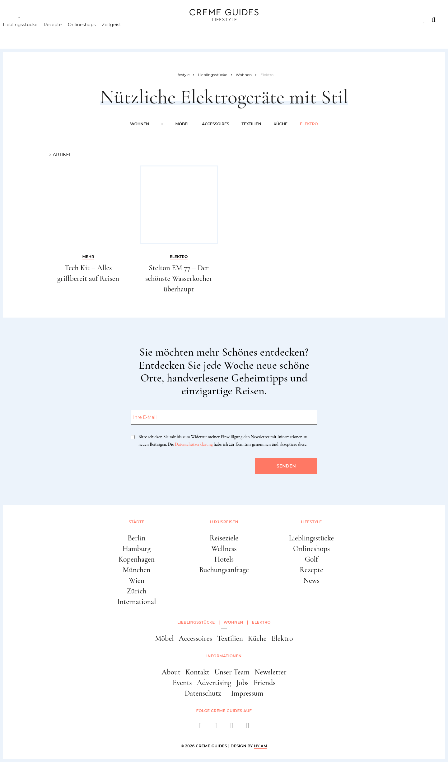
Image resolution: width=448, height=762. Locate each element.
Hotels (224, 559)
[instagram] (216, 727)
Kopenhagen (137, 559)
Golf (311, 559)
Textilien (251, 124)
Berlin (137, 538)
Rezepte (62, 33)
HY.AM (260, 746)
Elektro (309, 124)
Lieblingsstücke (29, 33)
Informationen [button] (223, 656)
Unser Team (232, 672)
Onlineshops (91, 33)
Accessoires (215, 124)
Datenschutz (203, 693)
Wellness (223, 548)
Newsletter (270, 672)
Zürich (137, 591)
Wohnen (139, 124)
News (311, 580)
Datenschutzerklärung (193, 444)
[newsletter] (248, 727)
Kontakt (197, 672)
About (170, 672)
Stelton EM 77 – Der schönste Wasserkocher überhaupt (178, 278)
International (136, 601)
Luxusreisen (59, 19)
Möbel (182, 124)
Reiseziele (224, 538)
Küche (280, 124)
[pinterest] (232, 727)
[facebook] (200, 727)
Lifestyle (101, 19)
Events (182, 682)
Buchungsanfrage (224, 569)
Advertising (214, 682)
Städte (21, 19)
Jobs (242, 682)
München (137, 569)
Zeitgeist (121, 33)
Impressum (247, 693)
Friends (264, 682)
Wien (136, 580)
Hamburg (137, 548)
